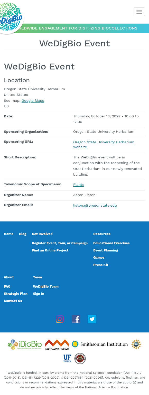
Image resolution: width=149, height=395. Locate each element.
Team (37, 277)
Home (8, 234)
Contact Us (13, 301)
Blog (22, 234)
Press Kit (100, 265)
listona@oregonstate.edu (95, 205)
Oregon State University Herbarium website (103, 144)
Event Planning (105, 250)
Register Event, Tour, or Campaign (60, 243)
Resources (101, 234)
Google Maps (33, 100)
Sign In (38, 294)
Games (99, 257)
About (9, 277)
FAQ (7, 286)
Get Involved (42, 234)
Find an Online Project (50, 250)
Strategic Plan (15, 294)
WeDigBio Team (45, 286)
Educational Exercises (111, 243)
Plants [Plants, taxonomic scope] (78, 185)
